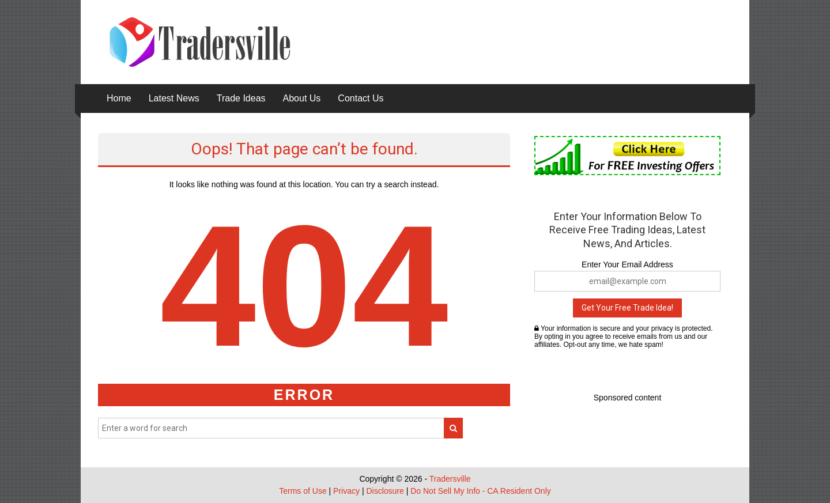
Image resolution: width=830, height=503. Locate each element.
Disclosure (384, 491)
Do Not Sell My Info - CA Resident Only (480, 491)
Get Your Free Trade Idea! (627, 307)
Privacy (346, 491)
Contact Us (360, 98)
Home (119, 98)
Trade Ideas (241, 98)
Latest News (174, 98)
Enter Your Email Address (627, 264)
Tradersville (450, 478)
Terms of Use (302, 491)
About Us (302, 98)
